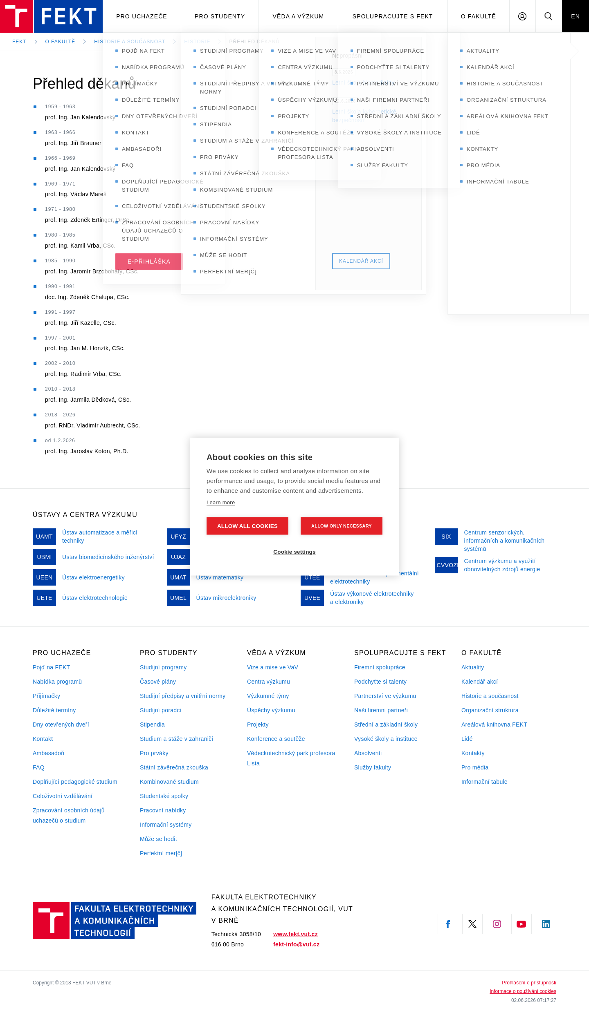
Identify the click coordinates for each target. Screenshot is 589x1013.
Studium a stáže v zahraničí (177, 739)
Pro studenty (220, 16)
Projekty (258, 724)
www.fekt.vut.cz (295, 934)
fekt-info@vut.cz (296, 944)
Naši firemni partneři (381, 710)
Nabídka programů (57, 681)
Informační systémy (165, 824)
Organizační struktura (490, 710)
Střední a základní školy (386, 724)
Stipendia (152, 724)
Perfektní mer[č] (161, 853)
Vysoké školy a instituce (386, 739)
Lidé (467, 739)
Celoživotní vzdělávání (62, 796)
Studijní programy (163, 667)
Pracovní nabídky (163, 810)
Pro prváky (154, 753)
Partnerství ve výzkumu (385, 696)
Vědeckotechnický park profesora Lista (291, 758)
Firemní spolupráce (379, 667)
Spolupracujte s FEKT (393, 16)
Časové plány (158, 681)
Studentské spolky (164, 796)
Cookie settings (294, 551)
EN (575, 16)
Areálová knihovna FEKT (494, 724)
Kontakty (473, 753)
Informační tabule (484, 781)
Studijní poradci (160, 710)
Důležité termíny (54, 710)
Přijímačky (46, 696)
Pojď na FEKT (51, 667)
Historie (197, 42)
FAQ (39, 767)
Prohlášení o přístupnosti (529, 983)
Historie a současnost (129, 42)
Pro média (474, 767)
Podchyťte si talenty (380, 681)
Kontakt (43, 739)
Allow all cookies (247, 526)
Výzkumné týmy (268, 696)
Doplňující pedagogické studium (75, 781)
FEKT (19, 42)
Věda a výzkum (298, 16)
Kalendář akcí (479, 681)
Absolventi (368, 753)
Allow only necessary (341, 525)
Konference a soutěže (276, 739)
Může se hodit (158, 839)
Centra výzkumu (268, 681)
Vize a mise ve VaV (272, 667)
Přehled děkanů (254, 42)
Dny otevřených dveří (61, 724)
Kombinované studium (169, 781)
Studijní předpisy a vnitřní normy (182, 696)
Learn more (221, 502)
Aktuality (472, 667)
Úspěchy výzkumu (271, 710)
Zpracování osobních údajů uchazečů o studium (69, 815)
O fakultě (478, 16)
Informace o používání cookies (523, 991)
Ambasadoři (49, 753)
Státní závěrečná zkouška (174, 767)
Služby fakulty (372, 767)
